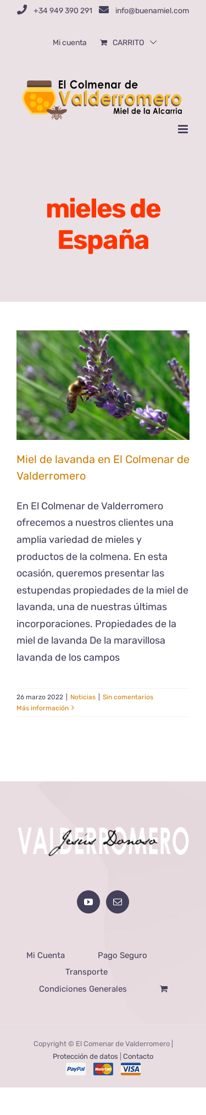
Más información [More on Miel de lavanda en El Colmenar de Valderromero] (42, 708)
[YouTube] (88, 901)
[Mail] (117, 901)
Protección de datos (85, 1056)
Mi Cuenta (45, 955)
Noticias (83, 697)
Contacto (138, 1056)
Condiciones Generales (83, 989)
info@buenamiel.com (152, 10)
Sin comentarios (128, 697)
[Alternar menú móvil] (184, 129)
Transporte (86, 972)
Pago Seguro (122, 955)
